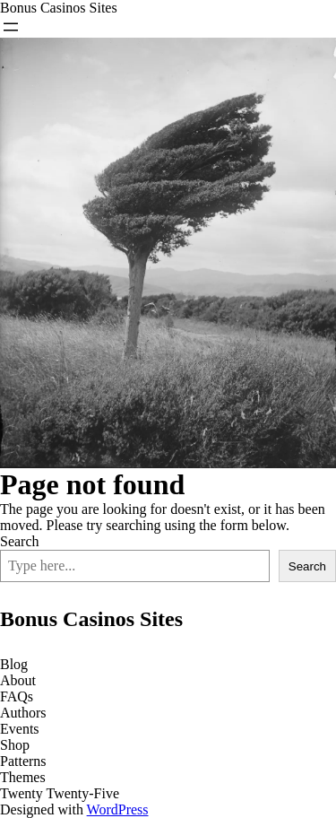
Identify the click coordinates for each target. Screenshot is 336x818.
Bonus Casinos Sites (58, 7)
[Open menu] (11, 27)
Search (19, 541)
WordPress (118, 809)
